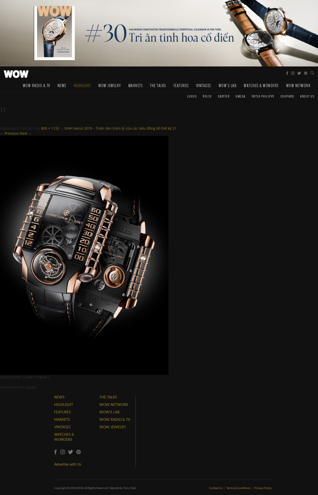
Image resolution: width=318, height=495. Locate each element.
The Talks (158, 85)
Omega (241, 96)
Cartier (224, 96)
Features (181, 85)
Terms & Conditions (238, 488)
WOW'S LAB (109, 412)
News (62, 85)
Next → (26, 133)
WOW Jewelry (109, 85)
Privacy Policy (263, 488)
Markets (135, 85)
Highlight (82, 85)
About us (307, 96)
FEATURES (62, 412)
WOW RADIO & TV (114, 419)
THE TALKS (108, 397)
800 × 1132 (50, 128)
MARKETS (62, 419)
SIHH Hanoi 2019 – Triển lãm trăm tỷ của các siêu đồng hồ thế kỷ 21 (120, 128)
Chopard (287, 96)
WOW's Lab (228, 85)
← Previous (9, 133)
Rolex (207, 96)
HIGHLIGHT (63, 404)
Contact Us (216, 488)
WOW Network (298, 85)
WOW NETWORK (113, 404)
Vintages (203, 85)
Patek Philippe (263, 96)
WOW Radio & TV (36, 85)
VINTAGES (62, 427)
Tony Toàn (129, 488)
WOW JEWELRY (112, 427)
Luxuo (192, 96)
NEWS (59, 397)
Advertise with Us (67, 464)
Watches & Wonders (261, 85)
